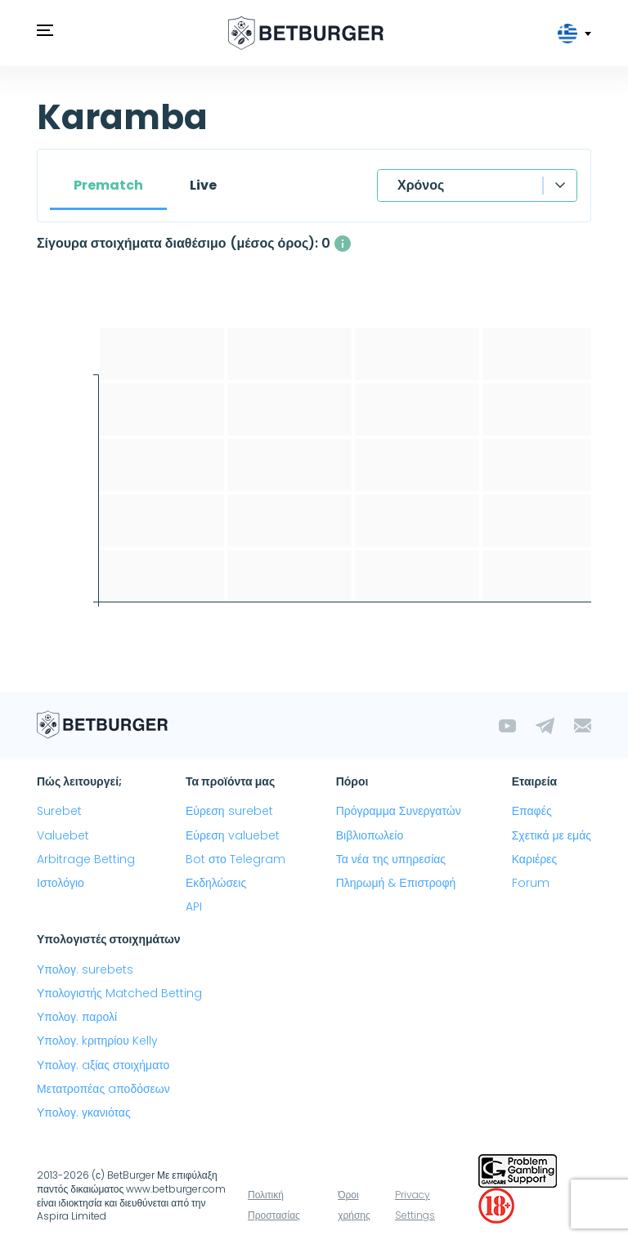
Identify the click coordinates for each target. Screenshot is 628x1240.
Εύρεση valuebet (233, 835)
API (194, 906)
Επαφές (532, 811)
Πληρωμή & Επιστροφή (396, 883)
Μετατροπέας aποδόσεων (103, 1089)
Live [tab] (203, 185)
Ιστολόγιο (60, 883)
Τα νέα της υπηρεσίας (391, 859)
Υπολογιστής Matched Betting (119, 993)
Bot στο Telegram (235, 859)
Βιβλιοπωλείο (369, 835)
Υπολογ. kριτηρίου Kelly (97, 1040)
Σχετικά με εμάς (551, 835)
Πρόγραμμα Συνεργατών (398, 811)
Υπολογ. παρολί (77, 1017)
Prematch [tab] (108, 185)
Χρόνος (420, 185)
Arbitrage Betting (86, 859)
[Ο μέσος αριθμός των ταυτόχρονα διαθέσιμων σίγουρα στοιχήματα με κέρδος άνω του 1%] (342, 243)
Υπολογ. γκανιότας (84, 1112)
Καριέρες (535, 859)
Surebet (59, 811)
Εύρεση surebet (229, 811)
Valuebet (63, 835)
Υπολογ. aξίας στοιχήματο (103, 1065)
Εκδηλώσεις (216, 883)
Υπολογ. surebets (85, 969)
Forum (531, 883)
